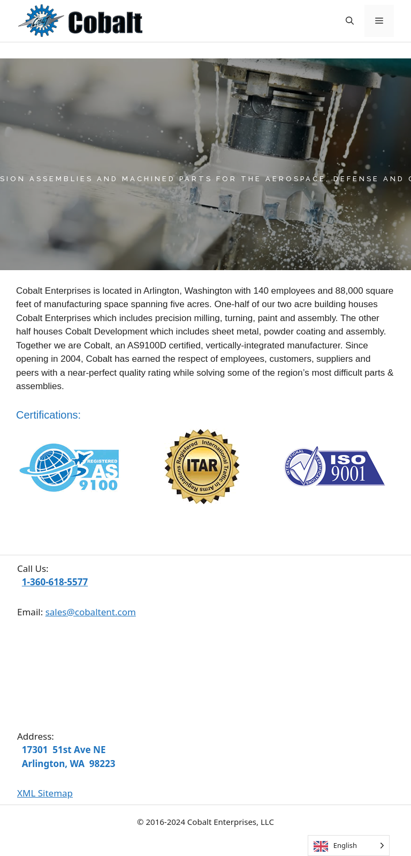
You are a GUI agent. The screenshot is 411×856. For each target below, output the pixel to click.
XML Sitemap (45, 793)
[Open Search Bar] (349, 21)
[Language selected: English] (349, 845)
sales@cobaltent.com (90, 612)
